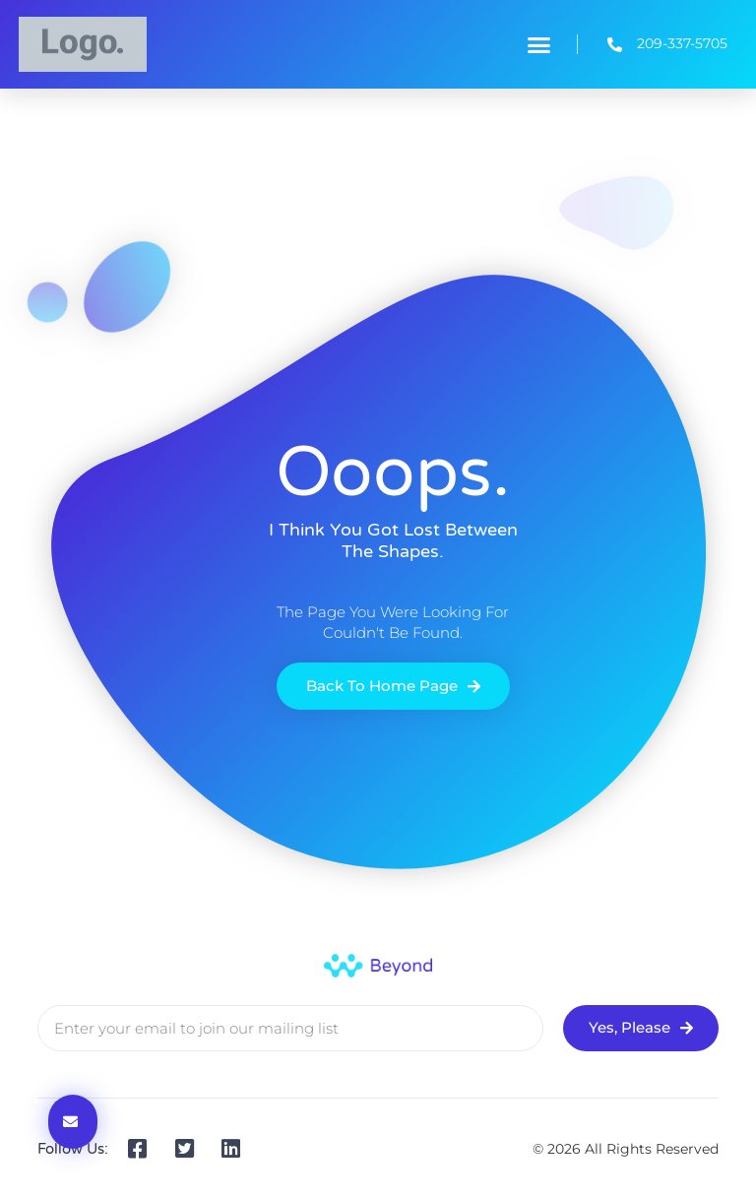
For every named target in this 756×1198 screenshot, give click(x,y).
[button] (539, 44)
